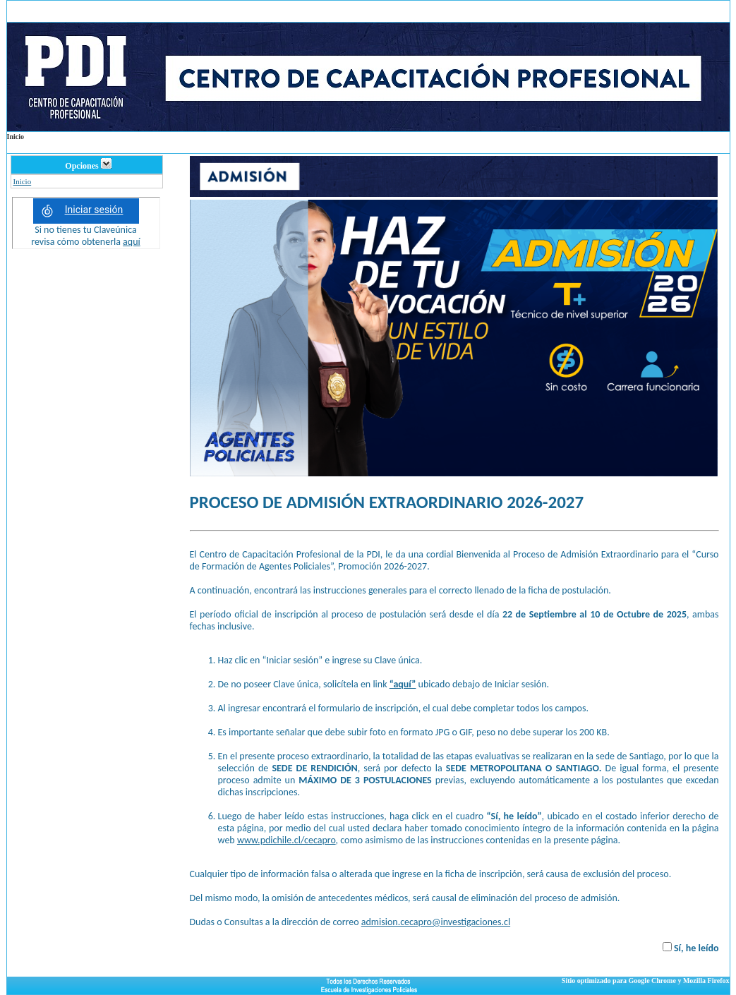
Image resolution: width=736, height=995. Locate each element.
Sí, (680, 948)
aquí (131, 242)
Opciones (88, 166)
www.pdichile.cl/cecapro (286, 840)
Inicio (22, 181)
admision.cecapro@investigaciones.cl (435, 922)
